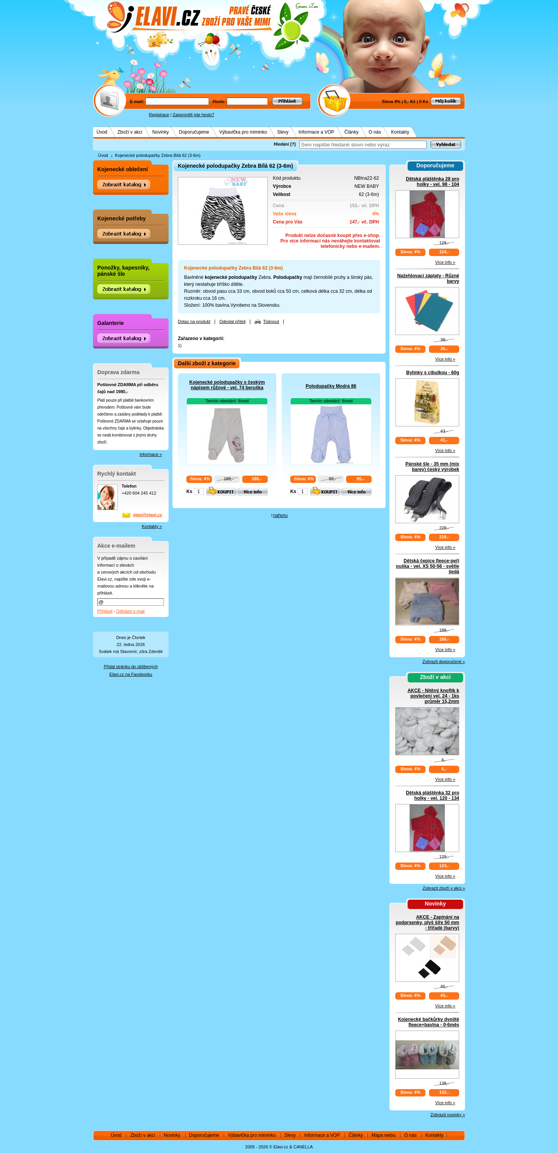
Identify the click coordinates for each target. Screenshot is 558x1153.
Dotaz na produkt (194, 321)
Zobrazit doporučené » (443, 661)
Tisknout (271, 321)
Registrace (159, 114)
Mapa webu (384, 1135)
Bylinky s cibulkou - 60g (432, 372)
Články (351, 132)
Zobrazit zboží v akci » (444, 888)
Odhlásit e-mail (130, 611)
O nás (375, 132)
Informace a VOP (316, 132)
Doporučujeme (194, 132)
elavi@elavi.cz (147, 514)
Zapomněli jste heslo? (193, 114)
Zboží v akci (129, 132)
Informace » (151, 454)
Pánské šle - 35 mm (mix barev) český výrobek (432, 466)
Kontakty (400, 132)
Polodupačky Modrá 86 (331, 386)
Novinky (160, 132)
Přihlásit (104, 611)
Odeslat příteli (232, 321)
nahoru (280, 515)
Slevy (282, 132)
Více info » (445, 262)
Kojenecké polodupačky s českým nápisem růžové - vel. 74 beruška (227, 385)
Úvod (101, 132)
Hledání (281, 144)
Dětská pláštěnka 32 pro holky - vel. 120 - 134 (432, 795)
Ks (189, 491)
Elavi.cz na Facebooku (130, 674)
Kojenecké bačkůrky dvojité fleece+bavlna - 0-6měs (428, 1022)
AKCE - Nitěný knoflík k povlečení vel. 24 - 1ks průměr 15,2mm (433, 696)
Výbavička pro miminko (243, 132)
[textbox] (363, 145)
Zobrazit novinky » (448, 1114)
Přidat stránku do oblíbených (131, 666)
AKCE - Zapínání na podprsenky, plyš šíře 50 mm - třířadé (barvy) (427, 922)
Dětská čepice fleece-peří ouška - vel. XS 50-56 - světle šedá (427, 566)
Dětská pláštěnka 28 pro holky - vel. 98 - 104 (432, 181)
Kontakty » (152, 526)
